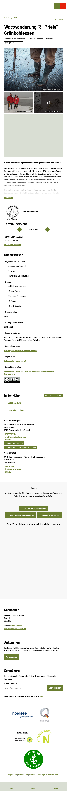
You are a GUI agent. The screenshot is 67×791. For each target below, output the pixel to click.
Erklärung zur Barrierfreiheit (47, 775)
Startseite (7, 18)
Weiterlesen (8, 197)
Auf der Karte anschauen (53, 395)
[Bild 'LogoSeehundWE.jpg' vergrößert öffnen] (12, 211)
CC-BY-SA (59, 89)
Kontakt (32, 775)
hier (41, 696)
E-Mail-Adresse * (10, 684)
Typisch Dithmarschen (17, 18)
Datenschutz (23, 775)
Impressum (12, 775)
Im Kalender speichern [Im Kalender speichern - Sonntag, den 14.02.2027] (12, 245)
